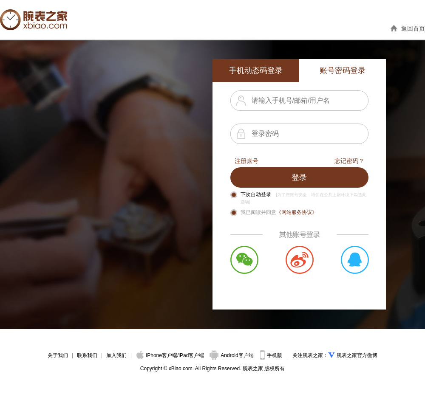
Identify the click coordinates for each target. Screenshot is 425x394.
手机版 (271, 355)
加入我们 (116, 355)
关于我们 (58, 355)
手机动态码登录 (256, 70)
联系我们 (87, 355)
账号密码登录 (343, 70)
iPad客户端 (191, 355)
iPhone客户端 (156, 355)
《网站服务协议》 (296, 212)
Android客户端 (232, 355)
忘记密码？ (349, 161)
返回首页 (413, 28)
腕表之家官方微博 (357, 355)
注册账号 (246, 161)
